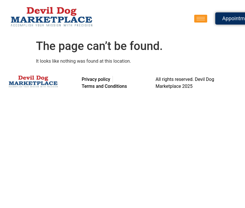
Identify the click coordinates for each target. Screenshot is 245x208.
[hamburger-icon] (200, 19)
